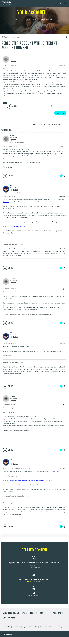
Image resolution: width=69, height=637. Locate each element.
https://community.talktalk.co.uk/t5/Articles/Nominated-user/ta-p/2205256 (28, 480)
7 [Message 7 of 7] (63, 65)
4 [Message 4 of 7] (63, 344)
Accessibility (6, 627)
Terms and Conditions (47, 627)
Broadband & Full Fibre (14, 612)
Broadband (31, 581)
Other (5, 103)
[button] (60, 3)
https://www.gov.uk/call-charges (14, 226)
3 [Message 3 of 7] (63, 289)
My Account (55, 612)
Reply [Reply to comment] (61, 175)
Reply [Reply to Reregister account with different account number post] (58, 113)
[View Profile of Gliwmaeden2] (15, 186)
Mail (33, 593)
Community (53, 3)
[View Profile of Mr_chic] (13, 57)
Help (32, 612)
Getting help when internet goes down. (33, 579)
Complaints (16, 627)
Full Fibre (30, 567)
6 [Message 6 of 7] (63, 468)
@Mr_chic (6, 202)
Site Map (59, 627)
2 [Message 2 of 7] (63, 196)
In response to (17, 142)
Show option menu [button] (66, 37)
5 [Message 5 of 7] (63, 405)
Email (30, 595)
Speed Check (9, 617)
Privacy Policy (33, 627)
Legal (24, 627)
